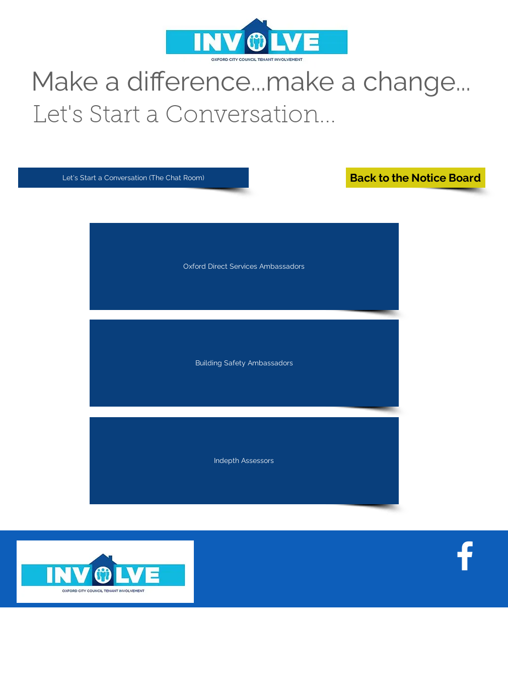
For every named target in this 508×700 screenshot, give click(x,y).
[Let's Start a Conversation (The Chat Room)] (133, 178)
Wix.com (161, 696)
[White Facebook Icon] (465, 555)
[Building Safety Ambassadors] (244, 363)
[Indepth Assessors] (244, 460)
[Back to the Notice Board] (415, 178)
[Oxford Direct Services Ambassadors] (244, 266)
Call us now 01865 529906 (305, 648)
